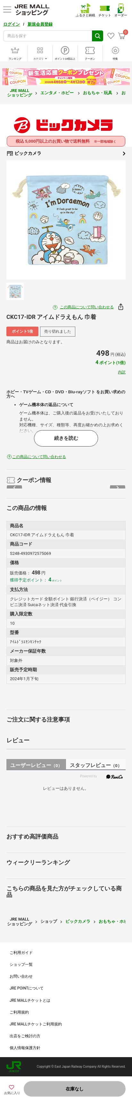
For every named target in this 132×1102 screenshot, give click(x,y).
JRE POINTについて (27, 988)
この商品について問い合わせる (87, 307)
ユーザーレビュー (36, 765)
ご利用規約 (19, 1012)
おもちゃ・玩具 (98, 92)
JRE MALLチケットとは (30, 1000)
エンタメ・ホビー (57, 92)
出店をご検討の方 (25, 1036)
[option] (66, 220)
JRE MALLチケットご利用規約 (36, 1024)
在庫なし (75, 1088)
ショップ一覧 (21, 964)
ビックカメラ (66, 153)
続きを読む (66, 438)
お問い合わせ (21, 976)
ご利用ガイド (21, 952)
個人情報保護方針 (25, 1048)
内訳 (122, 372)
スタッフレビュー (95, 765)
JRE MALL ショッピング (19, 92)
